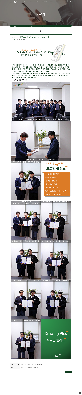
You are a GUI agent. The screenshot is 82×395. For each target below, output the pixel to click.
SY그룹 (23, 1)
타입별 (43, 26)
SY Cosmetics (59, 1)
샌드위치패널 (30, 26)
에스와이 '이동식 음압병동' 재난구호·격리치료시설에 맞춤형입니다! (32, 364)
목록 (68, 372)
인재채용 (37, 1)
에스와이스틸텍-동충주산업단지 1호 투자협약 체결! (29, 367)
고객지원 (51, 1)
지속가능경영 (44, 1)
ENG (67, 1)
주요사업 (30, 1)
